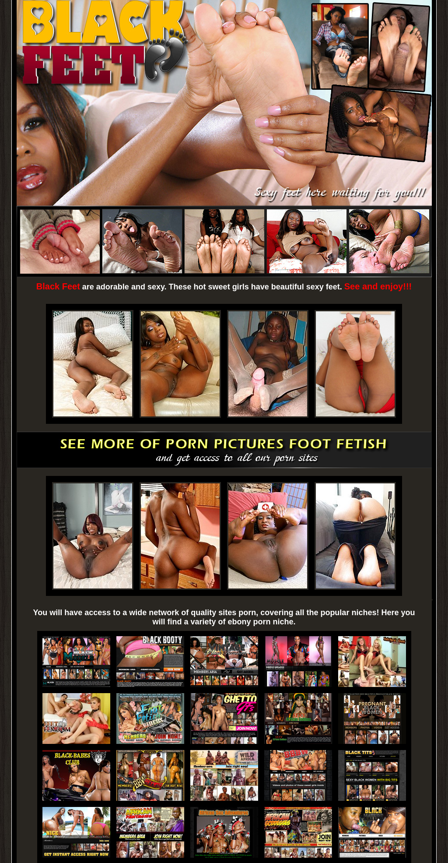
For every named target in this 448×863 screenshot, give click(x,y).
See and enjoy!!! (378, 286)
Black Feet (58, 286)
